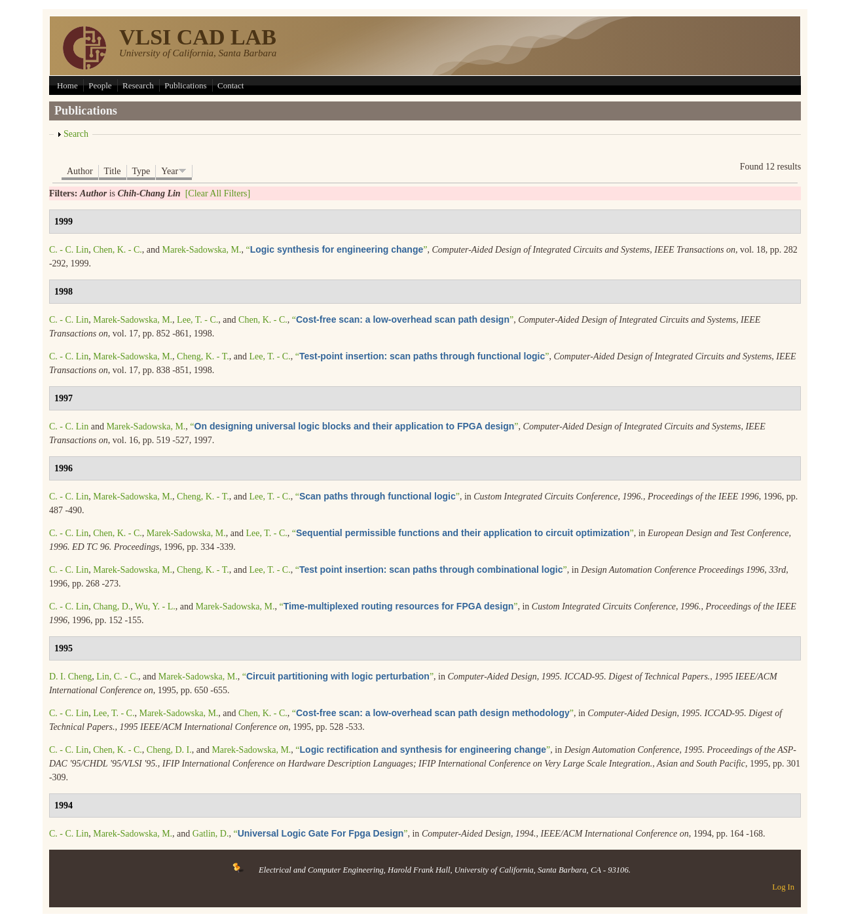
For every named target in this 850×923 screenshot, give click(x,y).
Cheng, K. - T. (203, 356)
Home (67, 85)
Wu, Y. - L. (155, 606)
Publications (185, 85)
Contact (230, 85)
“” (337, 250)
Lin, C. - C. (117, 676)
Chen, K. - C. (117, 250)
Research (138, 85)
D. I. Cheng (70, 676)
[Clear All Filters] (218, 193)
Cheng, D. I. (169, 750)
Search (76, 134)
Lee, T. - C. (197, 320)
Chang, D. (111, 606)
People (99, 85)
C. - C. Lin (68, 250)
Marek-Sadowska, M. (202, 250)
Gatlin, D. (211, 834)
